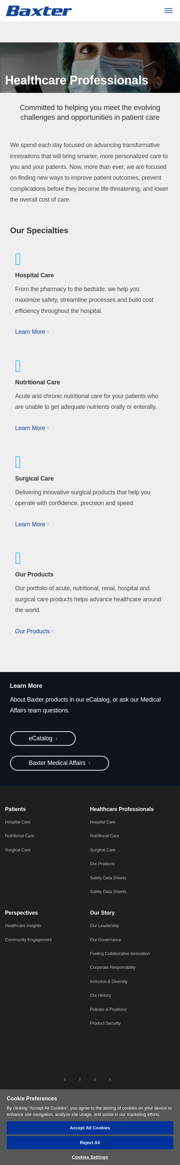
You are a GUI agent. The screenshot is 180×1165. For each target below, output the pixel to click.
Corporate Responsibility (113, 967)
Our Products (102, 863)
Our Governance (105, 939)
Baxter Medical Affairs (58, 763)
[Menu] (168, 11)
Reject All (90, 1142)
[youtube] (110, 1079)
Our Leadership (104, 925)
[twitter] (95, 1079)
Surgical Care (18, 849)
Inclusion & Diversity (109, 981)
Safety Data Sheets (108, 877)
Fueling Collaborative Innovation (120, 953)
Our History (100, 995)
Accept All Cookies (90, 1127)
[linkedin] (65, 1079)
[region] (90, 1127)
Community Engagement (28, 939)
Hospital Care (18, 821)
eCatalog (41, 738)
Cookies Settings (90, 1157)
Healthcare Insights (23, 925)
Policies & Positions (108, 1009)
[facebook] (80, 1079)
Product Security (105, 1023)
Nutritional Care (19, 835)
